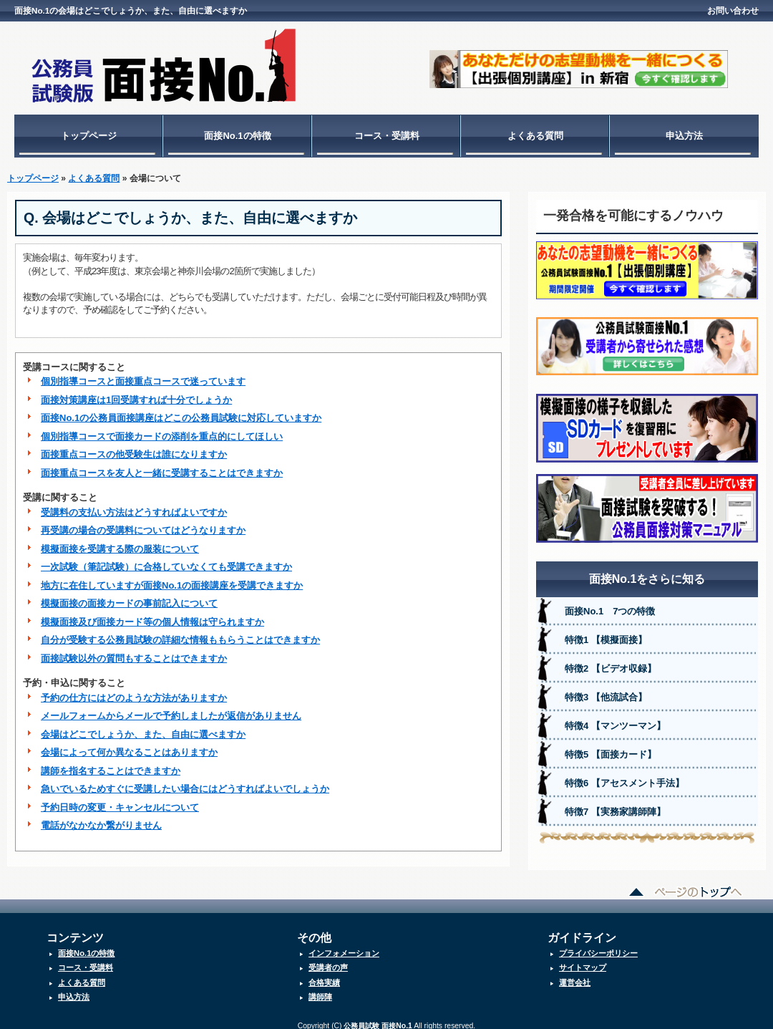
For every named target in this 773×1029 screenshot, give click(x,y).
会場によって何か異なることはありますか (129, 745)
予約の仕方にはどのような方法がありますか (134, 690)
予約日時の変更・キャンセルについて (120, 800)
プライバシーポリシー (598, 946)
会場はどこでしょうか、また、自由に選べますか (143, 727)
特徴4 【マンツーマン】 (615, 718)
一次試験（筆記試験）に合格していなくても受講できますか (166, 559)
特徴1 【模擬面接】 (606, 632)
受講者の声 (328, 960)
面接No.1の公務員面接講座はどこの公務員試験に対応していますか (181, 410)
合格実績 (324, 975)
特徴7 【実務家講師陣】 (615, 804)
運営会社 (574, 975)
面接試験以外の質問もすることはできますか (134, 651)
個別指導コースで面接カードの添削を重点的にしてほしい (162, 429)
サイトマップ (582, 960)
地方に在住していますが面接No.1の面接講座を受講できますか (172, 578)
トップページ (89, 135)
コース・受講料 (386, 135)
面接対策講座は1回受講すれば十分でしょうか (136, 392)
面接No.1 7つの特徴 (610, 604)
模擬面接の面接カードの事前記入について (129, 596)
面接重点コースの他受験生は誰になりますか (134, 447)
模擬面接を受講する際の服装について (120, 541)
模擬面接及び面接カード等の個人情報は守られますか (152, 614)
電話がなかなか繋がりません (101, 818)
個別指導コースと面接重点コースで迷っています (143, 374)
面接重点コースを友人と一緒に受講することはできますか (162, 465)
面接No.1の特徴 (237, 135)
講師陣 (320, 989)
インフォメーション (343, 946)
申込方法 (684, 135)
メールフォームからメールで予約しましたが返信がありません (171, 708)
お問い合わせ (733, 10)
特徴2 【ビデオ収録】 (610, 661)
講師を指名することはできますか (110, 763)
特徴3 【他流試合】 (606, 690)
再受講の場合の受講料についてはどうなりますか (143, 523)
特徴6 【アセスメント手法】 (624, 775)
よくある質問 (535, 135)
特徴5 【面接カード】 (610, 747)
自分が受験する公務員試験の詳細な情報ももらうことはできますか (180, 632)
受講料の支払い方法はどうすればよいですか (134, 505)
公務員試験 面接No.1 (378, 1019)
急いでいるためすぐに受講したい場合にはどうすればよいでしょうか (185, 781)
